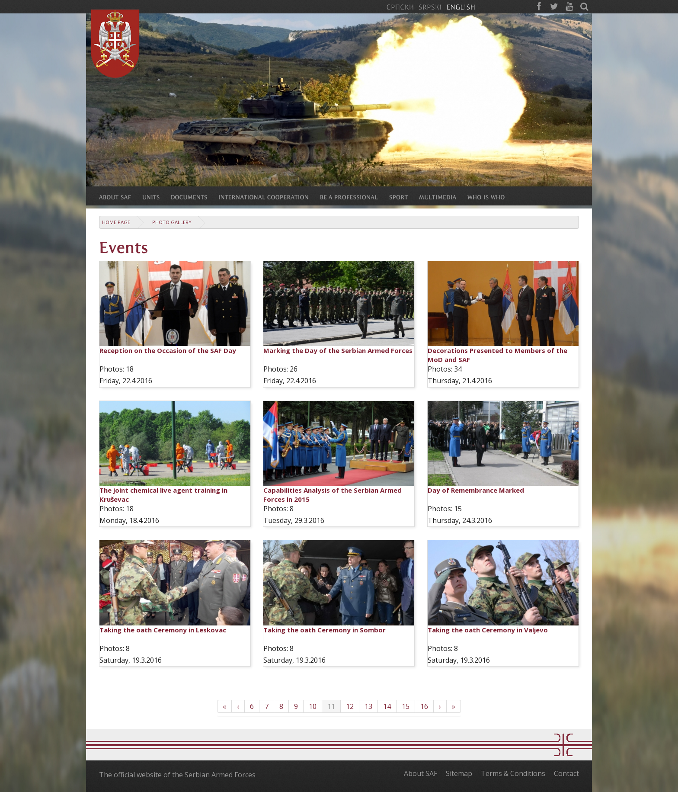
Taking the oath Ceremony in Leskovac (162, 629)
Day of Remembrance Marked (476, 490)
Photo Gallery (172, 222)
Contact (566, 773)
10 (313, 706)
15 (405, 706)
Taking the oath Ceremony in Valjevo (488, 629)
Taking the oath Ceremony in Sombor (324, 629)
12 (350, 706)
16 (424, 706)
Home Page (116, 222)
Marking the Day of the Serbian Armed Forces (338, 350)
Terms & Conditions (513, 773)
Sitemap (459, 773)
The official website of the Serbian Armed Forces (177, 774)
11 (331, 706)
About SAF (420, 773)
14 (387, 706)
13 (368, 706)
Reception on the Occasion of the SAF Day (167, 350)
